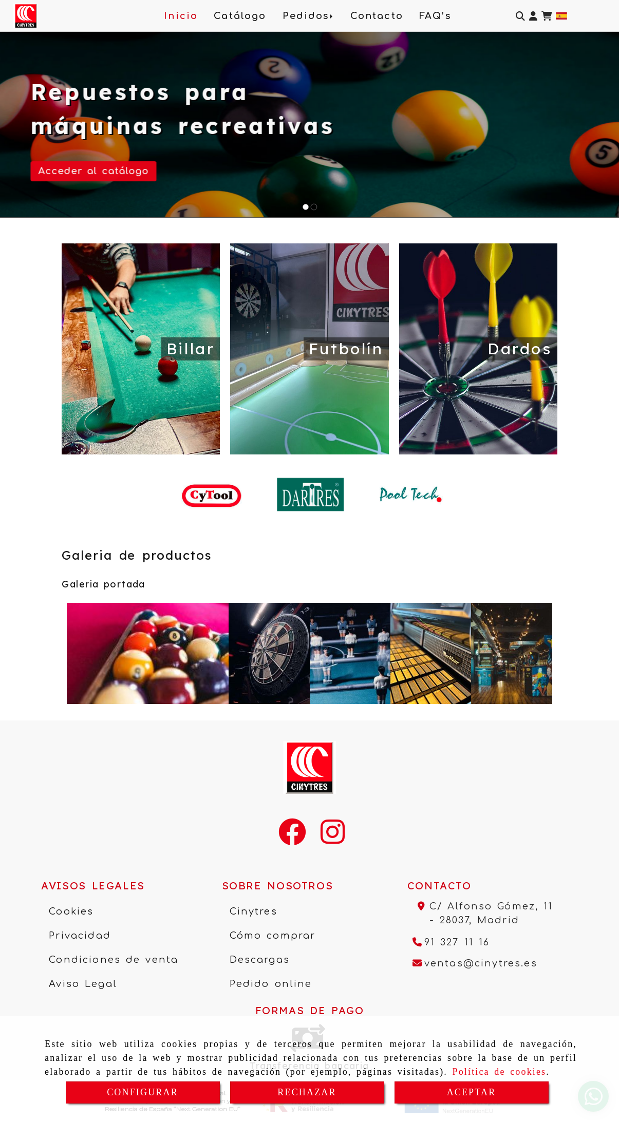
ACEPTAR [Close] (471, 1092)
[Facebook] (292, 838)
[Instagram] (332, 838)
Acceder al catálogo (93, 171)
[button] (533, 16)
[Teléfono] (451, 942)
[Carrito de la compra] (546, 16)
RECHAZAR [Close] (306, 1092)
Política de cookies (500, 1072)
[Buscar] (520, 16)
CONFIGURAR (142, 1092)
